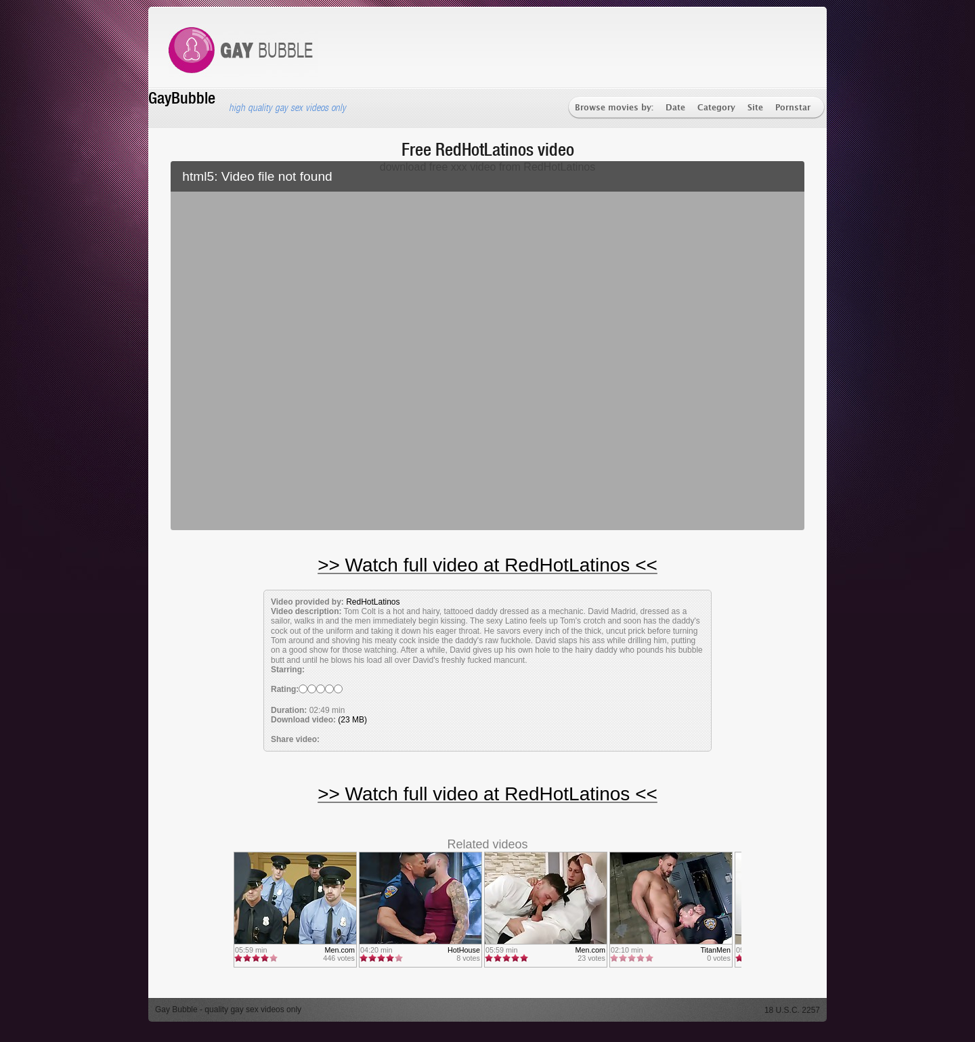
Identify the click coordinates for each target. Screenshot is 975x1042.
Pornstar (792, 108)
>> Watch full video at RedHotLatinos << (487, 565)
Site (755, 108)
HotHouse (464, 950)
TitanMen (715, 950)
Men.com (340, 950)
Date (675, 108)
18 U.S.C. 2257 (792, 1010)
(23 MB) (352, 719)
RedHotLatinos (372, 602)
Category (716, 108)
